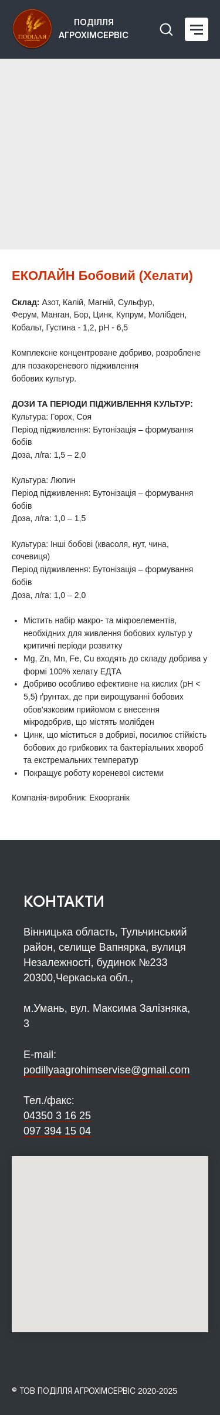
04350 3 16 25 (57, 1116)
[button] (166, 29)
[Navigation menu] (196, 29)
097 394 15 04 (57, 1131)
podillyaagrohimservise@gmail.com (106, 1070)
